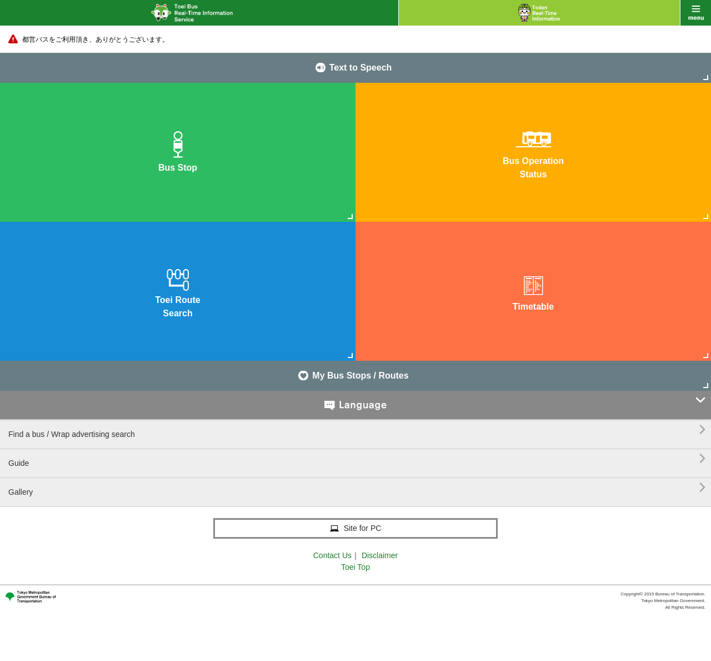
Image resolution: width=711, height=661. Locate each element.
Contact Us (332, 555)
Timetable (533, 290)
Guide (356, 459)
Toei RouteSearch (177, 290)
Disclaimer (380, 555)
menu (695, 13)
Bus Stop (177, 151)
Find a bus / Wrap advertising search (356, 430)
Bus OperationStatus (533, 151)
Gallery (356, 488)
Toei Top (355, 567)
